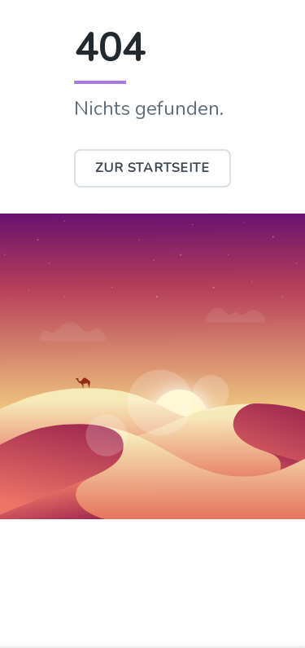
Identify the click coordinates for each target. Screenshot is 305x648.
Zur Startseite (152, 168)
